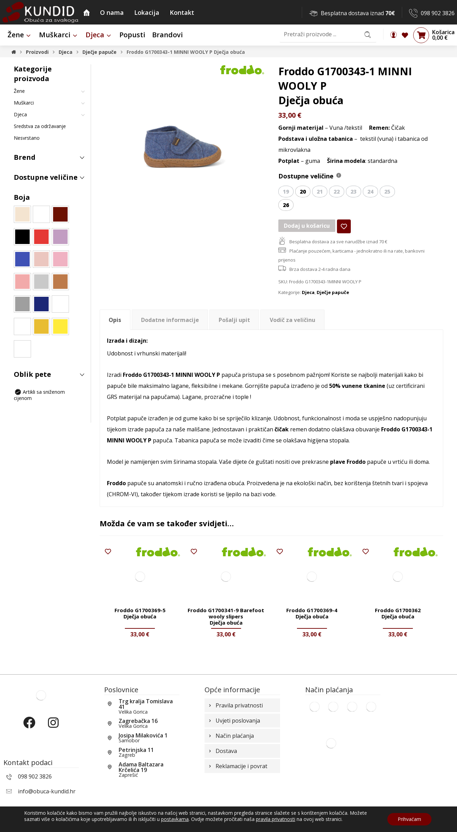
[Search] (368, 34)
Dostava (222, 751)
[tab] (115, 320)
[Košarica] (421, 35)
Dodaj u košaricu (307, 225)
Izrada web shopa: (415, 826)
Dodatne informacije (170, 320)
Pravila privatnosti (235, 705)
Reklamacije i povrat (237, 766)
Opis (115, 320)
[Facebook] (29, 728)
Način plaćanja (230, 736)
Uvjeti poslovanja (233, 720)
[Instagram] (53, 728)
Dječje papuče (333, 292)
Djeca (308, 292)
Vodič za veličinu (292, 320)
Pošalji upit (234, 320)
